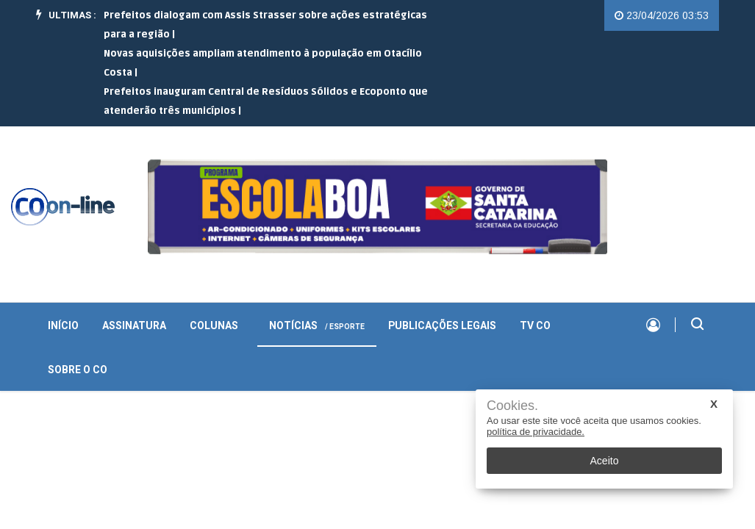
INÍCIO (63, 326)
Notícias (317, 326)
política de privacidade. (535, 431)
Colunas (214, 326)
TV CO (535, 326)
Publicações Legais (442, 326)
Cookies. (512, 406)
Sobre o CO (77, 370)
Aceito (604, 461)
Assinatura (134, 326)
